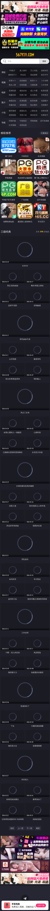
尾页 (38, 828)
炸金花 (23, 75)
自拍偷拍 (23, 80)
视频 (4, 82)
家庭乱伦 (23, 110)
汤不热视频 (44, 121)
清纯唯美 (23, 105)
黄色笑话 (33, 115)
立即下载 (40, 905)
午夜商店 (23, 121)
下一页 (29, 828)
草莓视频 (33, 121)
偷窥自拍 (12, 100)
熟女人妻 (12, 85)
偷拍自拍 (23, 90)
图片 (4, 102)
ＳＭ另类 (44, 85)
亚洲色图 (23, 100)
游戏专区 (44, 70)
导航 (4, 122)
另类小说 (23, 115)
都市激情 (12, 110)
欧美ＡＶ (33, 80)
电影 (4, 92)
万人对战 (33, 70)
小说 (4, 112)
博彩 (4, 72)
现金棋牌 (33, 75)
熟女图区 (33, 105)
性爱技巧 (44, 115)
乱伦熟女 (33, 95)
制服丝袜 (12, 95)
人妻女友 (33, 110)
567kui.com (25, 54)
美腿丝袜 (12, 105)
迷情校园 (12, 115)
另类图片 (44, 105)
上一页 (20, 828)
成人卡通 (33, 90)
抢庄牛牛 (44, 75)
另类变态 (44, 95)
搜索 (44, 61)
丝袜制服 (23, 85)
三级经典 (6, 231)
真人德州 (23, 70)
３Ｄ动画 (44, 80)
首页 (12, 828)
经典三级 (23, 95)
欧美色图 (33, 100)
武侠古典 (44, 110)
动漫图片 (44, 100)
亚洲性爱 (12, 90)
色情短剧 (23, 125)
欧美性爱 (44, 90)
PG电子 (12, 70)
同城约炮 (12, 121)
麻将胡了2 (12, 75)
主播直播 (33, 85)
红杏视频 (12, 125)
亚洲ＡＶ (12, 80)
